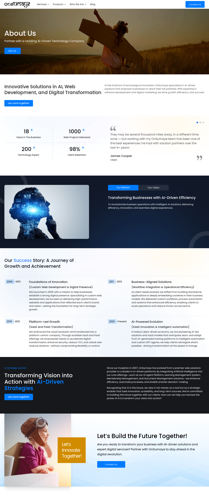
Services (43, 4)
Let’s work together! (18, 103)
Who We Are (78, 4)
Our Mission (123, 187)
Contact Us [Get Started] (195, 4)
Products (59, 4)
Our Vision (153, 187)
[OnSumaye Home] (17, 5)
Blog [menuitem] (92, 4)
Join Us (12, 50)
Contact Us (111, 464)
